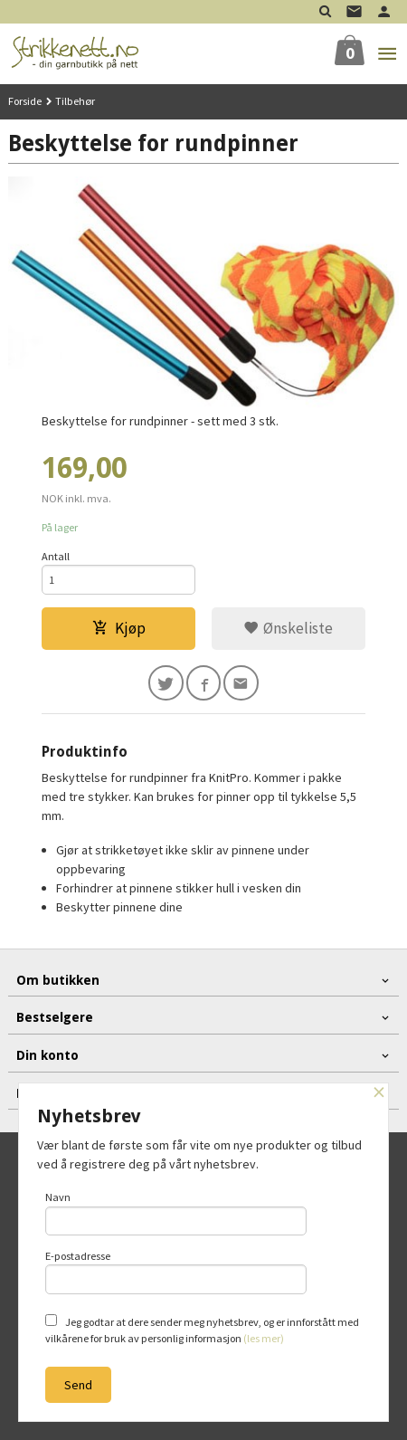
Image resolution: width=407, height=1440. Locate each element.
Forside (25, 101)
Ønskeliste (288, 628)
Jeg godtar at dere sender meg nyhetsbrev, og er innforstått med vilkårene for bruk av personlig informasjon (202, 1329)
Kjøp (119, 628)
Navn (176, 1212)
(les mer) (263, 1338)
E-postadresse (176, 1271)
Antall (56, 556)
